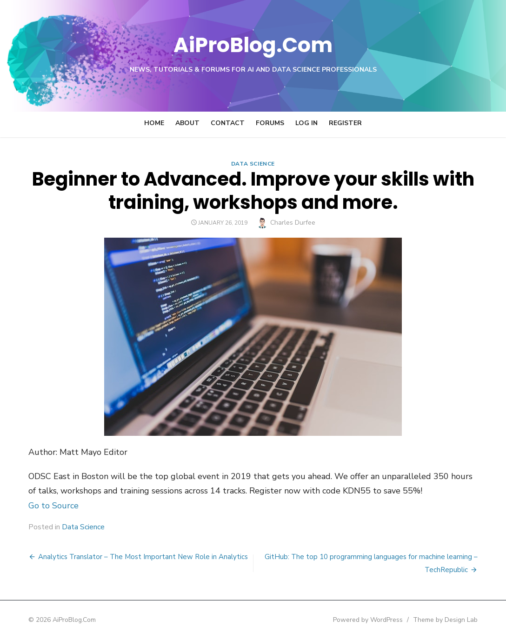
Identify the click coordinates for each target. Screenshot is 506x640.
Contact (228, 123)
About (187, 123)
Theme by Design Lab (448, 619)
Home (154, 123)
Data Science (253, 163)
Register (345, 123)
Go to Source (50, 505)
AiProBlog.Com (253, 44)
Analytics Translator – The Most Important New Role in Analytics (140, 556)
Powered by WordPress (371, 619)
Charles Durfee (292, 222)
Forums (270, 123)
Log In (306, 123)
